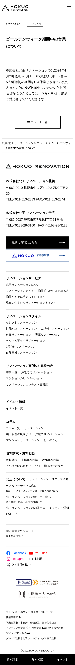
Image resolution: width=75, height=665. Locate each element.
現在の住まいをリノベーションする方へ (31, 302)
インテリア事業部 (15, 627)
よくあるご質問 (59, 507)
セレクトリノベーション (21, 322)
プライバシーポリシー (18, 612)
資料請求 (11, 459)
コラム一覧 (13, 428)
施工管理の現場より (18, 434)
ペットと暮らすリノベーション (25, 340)
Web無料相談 (50, 459)
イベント (62, 659)
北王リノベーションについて (24, 284)
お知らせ (11, 513)
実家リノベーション (47, 334)
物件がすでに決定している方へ (25, 296)
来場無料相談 (29, 459)
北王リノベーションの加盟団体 (25, 507)
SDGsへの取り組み (16, 633)
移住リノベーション (18, 334)
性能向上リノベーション (21, 328)
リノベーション (34, 428)
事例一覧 (11, 372)
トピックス (35, 24)
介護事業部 (35, 627)
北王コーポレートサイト (44, 612)
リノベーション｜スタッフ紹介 (48, 479)
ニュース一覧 (37, 122)
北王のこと (51, 439)
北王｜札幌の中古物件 (49, 466)
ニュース (42, 143)
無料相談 (37, 659)
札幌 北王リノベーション (18, 143)
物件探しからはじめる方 (53, 290)
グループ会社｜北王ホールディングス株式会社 (31, 638)
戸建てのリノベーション (36, 372)
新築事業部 (30, 255)
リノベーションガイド (20, 290)
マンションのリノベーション (24, 378)
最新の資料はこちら (24, 242)
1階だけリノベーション (21, 346)
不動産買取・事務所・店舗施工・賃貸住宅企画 (31, 622)
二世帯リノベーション (55, 328)
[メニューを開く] (69, 8)
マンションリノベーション (23, 439)
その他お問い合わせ (18, 466)
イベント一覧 (14, 408)
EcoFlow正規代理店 (52, 627)
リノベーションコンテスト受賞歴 (27, 384)
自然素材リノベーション (21, 352)
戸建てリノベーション (49, 434)
